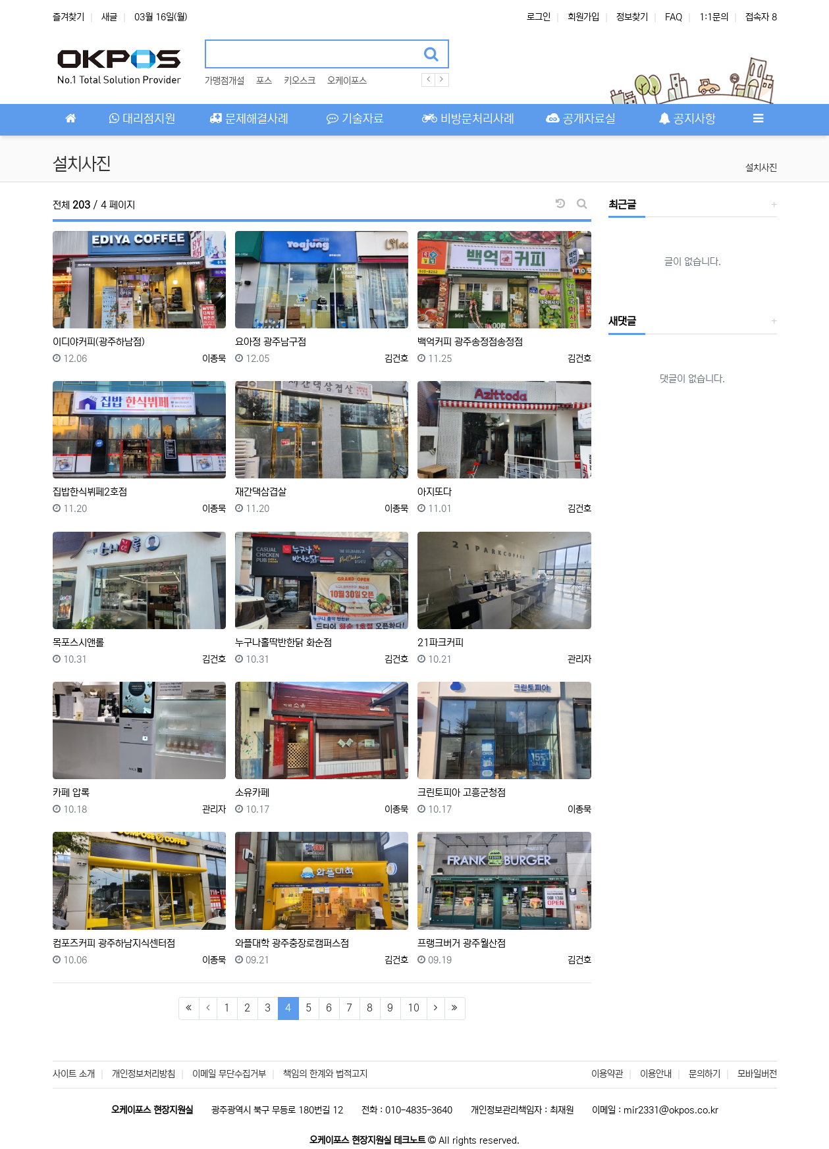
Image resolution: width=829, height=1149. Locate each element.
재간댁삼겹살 (260, 492)
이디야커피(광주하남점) (99, 341)
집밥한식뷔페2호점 (90, 492)
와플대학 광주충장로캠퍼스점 (292, 943)
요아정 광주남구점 (270, 341)
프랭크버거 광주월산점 (461, 943)
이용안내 (656, 1074)
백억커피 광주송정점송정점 (470, 341)
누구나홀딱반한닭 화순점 (283, 642)
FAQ (673, 17)
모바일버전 (757, 1074)
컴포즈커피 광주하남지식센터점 (114, 943)
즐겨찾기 (68, 17)
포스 (264, 81)
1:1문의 (713, 17)
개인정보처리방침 (143, 1074)
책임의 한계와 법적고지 (325, 1074)
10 (413, 1007)
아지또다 (434, 492)
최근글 (622, 205)
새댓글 (622, 321)
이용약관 (607, 1074)
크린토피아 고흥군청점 (461, 792)
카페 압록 (71, 792)
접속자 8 (761, 17)
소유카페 (252, 792)
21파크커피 (440, 642)
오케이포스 (347, 81)
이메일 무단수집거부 (229, 1074)
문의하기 (704, 1074)
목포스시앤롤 (78, 642)
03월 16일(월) (160, 17)
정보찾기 (632, 17)
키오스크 (299, 81)
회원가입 (583, 17)
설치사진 (761, 168)
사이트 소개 (74, 1074)
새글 (109, 17)
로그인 (538, 17)
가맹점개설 (224, 81)
